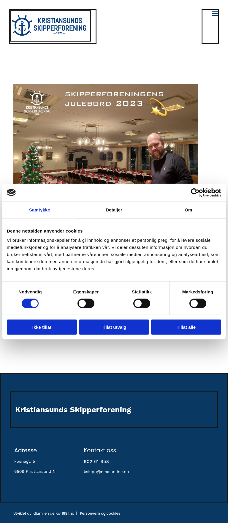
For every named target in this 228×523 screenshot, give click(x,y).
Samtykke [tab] (39, 209)
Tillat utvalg (114, 327)
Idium (37, 513)
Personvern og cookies (100, 513)
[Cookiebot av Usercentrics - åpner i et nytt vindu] (195, 192)
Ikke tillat (41, 327)
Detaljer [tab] (114, 209)
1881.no (68, 513)
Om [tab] (188, 209)
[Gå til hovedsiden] (50, 40)
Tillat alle (186, 327)
